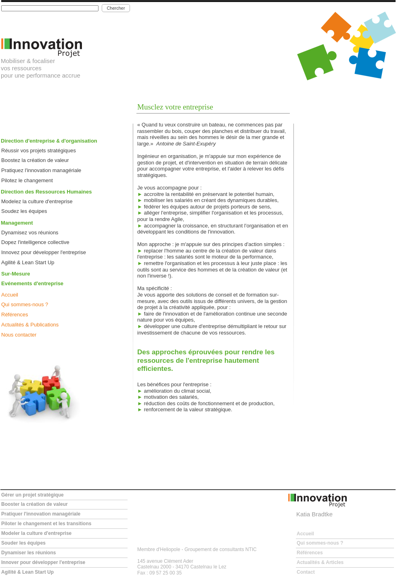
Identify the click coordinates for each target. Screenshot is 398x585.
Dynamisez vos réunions (30, 232)
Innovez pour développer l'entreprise (43, 252)
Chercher (116, 8)
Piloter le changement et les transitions (46, 523)
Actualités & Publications (30, 325)
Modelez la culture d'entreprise (37, 201)
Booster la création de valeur (34, 504)
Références (14, 314)
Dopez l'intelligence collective (35, 242)
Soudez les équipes (24, 211)
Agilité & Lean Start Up (27, 262)
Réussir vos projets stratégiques (38, 150)
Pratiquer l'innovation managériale (40, 514)
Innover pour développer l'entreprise (43, 562)
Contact (306, 572)
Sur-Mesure (15, 274)
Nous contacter (18, 335)
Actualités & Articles (320, 562)
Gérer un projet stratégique (32, 495)
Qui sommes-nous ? (24, 304)
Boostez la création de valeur (35, 160)
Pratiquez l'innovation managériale (41, 170)
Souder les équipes (23, 543)
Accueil (9, 295)
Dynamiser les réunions (28, 553)
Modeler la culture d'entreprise (36, 533)
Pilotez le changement (27, 180)
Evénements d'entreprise (32, 283)
